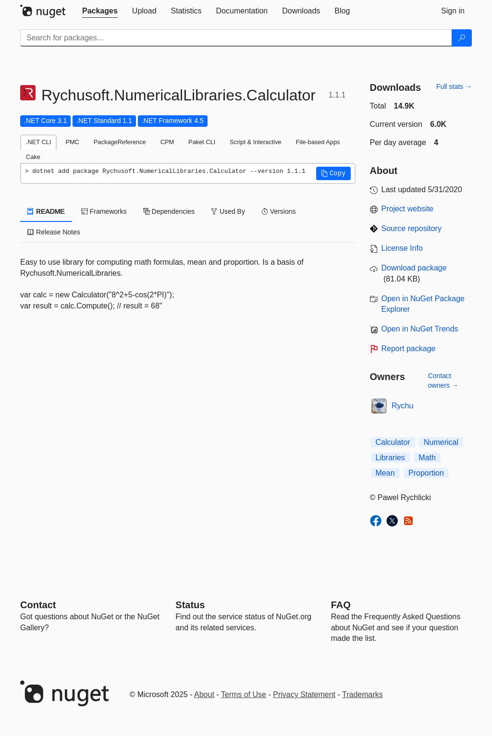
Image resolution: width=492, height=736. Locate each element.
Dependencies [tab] (169, 211)
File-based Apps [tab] (318, 142)
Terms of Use (243, 694)
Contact (38, 605)
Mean (385, 473)
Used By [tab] (228, 211)
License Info (402, 248)
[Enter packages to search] (236, 38)
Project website (407, 209)
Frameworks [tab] (104, 211)
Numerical (441, 442)
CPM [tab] (167, 142)
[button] (333, 173)
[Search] (462, 38)
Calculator (393, 442)
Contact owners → (443, 380)
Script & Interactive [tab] (255, 142)
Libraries (390, 458)
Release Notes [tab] (53, 232)
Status (190, 605)
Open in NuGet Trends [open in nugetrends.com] (419, 329)
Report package (408, 348)
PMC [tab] (72, 142)
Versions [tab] (278, 211)
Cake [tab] (33, 156)
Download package (414, 268)
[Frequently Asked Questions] (341, 605)
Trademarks (362, 694)
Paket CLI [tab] (201, 142)
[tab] (100, 11)
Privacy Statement (304, 694)
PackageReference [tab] (120, 142)
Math (427, 458)
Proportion (426, 473)
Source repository (411, 228)
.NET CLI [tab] (38, 142)
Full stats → (454, 86)
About (204, 694)
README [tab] (46, 211)
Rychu (402, 406)
